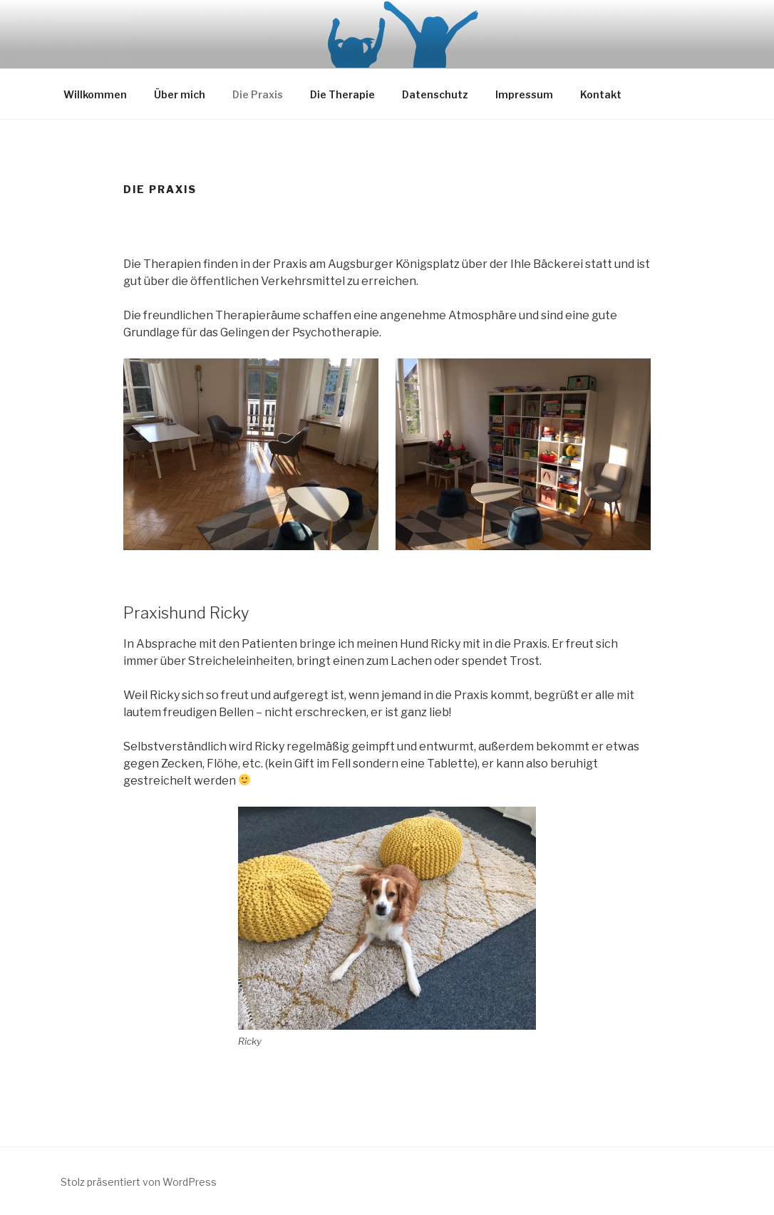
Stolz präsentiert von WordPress (139, 1182)
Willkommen (95, 94)
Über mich (179, 94)
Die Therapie (342, 94)
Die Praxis (257, 94)
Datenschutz (435, 94)
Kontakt (600, 94)
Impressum (524, 94)
